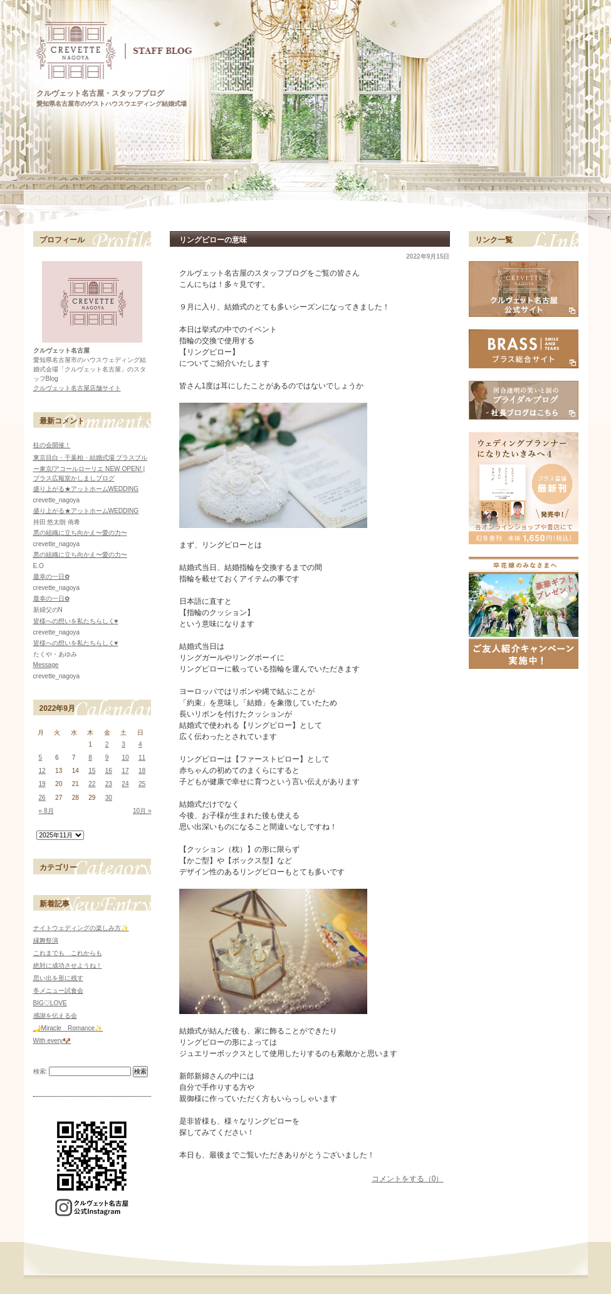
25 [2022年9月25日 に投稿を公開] (141, 783)
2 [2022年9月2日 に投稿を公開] (107, 744)
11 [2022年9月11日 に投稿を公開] (141, 757)
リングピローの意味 (213, 240)
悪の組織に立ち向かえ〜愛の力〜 (80, 532)
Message (46, 664)
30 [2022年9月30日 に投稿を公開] (108, 797)
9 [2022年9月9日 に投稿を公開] (107, 757)
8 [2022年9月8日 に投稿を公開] (90, 757)
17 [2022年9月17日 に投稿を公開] (125, 770)
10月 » (142, 810)
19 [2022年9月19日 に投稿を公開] (42, 783)
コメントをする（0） (408, 1178)
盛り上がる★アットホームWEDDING (86, 488)
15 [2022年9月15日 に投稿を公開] (91, 770)
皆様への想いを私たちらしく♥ (75, 621)
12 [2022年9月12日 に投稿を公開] (42, 770)
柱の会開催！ (52, 445)
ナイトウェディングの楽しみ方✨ (81, 927)
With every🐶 (52, 1040)
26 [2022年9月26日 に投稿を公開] (42, 797)
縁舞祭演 (45, 940)
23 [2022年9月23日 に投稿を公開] (108, 783)
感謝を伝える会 (55, 1015)
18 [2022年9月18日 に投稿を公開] (141, 770)
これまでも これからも (67, 953)
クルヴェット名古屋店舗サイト (77, 388)
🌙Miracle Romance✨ (68, 1028)
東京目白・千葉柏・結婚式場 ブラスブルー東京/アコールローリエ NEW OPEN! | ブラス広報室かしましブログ (90, 468)
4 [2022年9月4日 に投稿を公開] (140, 744)
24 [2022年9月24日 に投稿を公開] (125, 783)
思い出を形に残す (58, 978)
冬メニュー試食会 (58, 990)
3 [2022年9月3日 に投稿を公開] (123, 744)
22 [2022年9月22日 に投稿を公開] (91, 783)
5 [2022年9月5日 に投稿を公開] (41, 757)
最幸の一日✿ (51, 576)
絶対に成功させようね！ (67, 965)
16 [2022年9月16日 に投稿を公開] (108, 770)
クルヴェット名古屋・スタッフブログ (100, 93)
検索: (40, 1071)
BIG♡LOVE (50, 1003)
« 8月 (46, 810)
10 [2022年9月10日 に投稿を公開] (125, 757)
